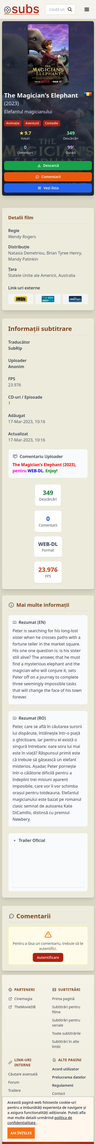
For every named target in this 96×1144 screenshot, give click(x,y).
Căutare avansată (22, 1074)
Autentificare (48, 957)
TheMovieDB (22, 1006)
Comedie (51, 123)
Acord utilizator (65, 1069)
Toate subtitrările (66, 1033)
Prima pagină (63, 998)
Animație (12, 123)
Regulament (62, 1085)
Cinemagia (20, 998)
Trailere (14, 1090)
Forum (13, 1082)
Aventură (32, 123)
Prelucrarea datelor (69, 1077)
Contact (58, 1093)
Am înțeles (21, 1132)
